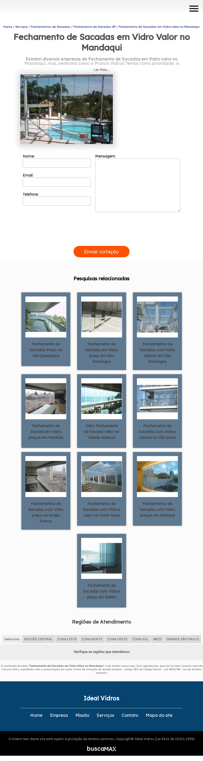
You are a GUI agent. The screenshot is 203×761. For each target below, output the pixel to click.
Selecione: (12, 639)
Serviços (105, 715)
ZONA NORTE (92, 639)
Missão (82, 715)
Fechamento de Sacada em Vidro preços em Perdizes (46, 432)
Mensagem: (137, 183)
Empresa (59, 715)
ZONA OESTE (117, 639)
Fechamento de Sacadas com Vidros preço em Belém (101, 591)
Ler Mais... (101, 70)
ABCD (157, 639)
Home (36, 715)
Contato (130, 715)
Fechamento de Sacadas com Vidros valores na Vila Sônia (157, 432)
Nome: (57, 161)
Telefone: (57, 199)
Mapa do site (159, 715)
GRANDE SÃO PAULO (182, 639)
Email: (57, 180)
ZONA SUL (140, 639)
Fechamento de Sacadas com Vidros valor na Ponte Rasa (101, 509)
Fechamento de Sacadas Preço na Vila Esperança (46, 350)
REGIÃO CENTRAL (38, 639)
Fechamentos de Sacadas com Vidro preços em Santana (157, 509)
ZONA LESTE (67, 639)
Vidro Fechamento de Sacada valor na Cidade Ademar (101, 432)
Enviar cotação (101, 252)
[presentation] (101, 240)
